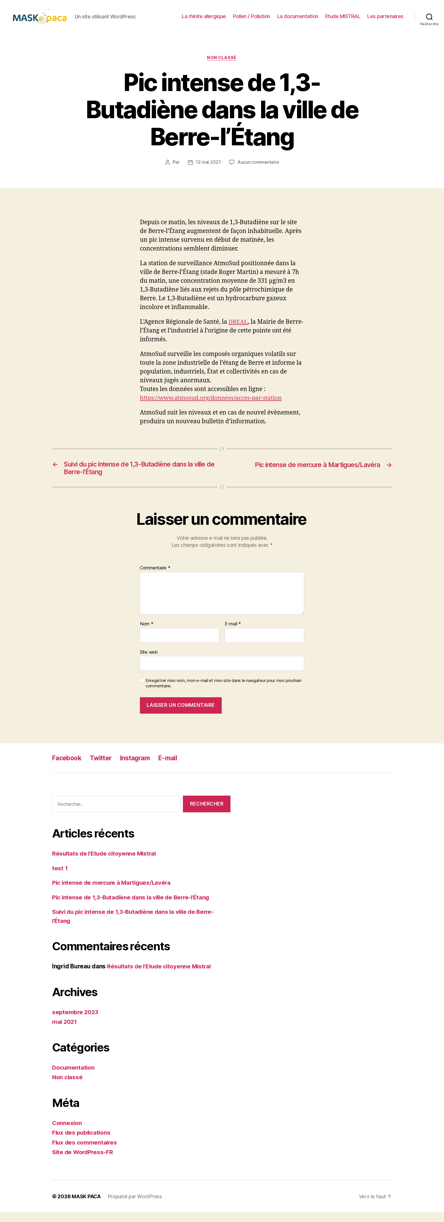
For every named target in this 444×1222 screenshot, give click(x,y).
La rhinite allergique (204, 20)
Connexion (67, 1132)
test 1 (60, 877)
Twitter (103, 768)
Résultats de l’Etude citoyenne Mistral (105, 863)
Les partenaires (385, 20)
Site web (149, 661)
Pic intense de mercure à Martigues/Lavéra (113, 892)
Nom (146, 633)
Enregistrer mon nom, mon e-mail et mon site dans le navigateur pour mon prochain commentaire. (223, 693)
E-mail (233, 633)
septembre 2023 (75, 1021)
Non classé (222, 66)
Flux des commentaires (85, 1152)
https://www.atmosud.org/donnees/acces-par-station (213, 407)
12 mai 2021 (208, 171)
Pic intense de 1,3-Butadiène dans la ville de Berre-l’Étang (133, 906)
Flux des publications (82, 1142)
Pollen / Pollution (251, 20)
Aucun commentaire (258, 171)
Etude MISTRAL (342, 20)
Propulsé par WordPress (135, 1206)
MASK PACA (86, 1206)
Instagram (140, 768)
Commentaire (155, 577)
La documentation (297, 20)
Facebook (68, 768)
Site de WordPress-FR (83, 1161)
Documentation (73, 1077)
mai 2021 (65, 1031)
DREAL (238, 330)
